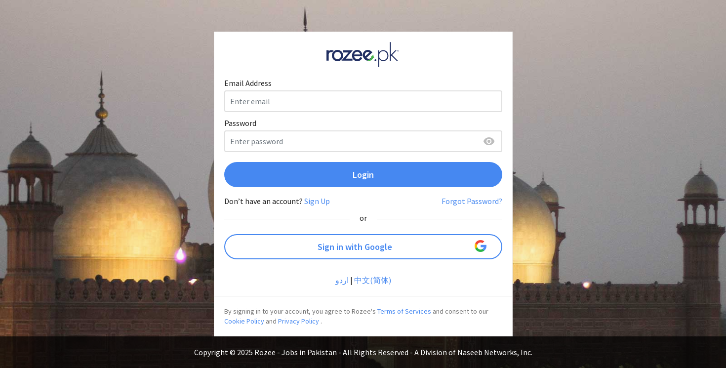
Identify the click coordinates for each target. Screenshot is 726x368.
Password (240, 123)
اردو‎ (342, 280)
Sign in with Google (402, 246)
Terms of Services (404, 311)
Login (363, 174)
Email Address (248, 83)
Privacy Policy (298, 321)
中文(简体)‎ (372, 280)
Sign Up (317, 201)
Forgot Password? (472, 201)
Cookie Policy (244, 321)
